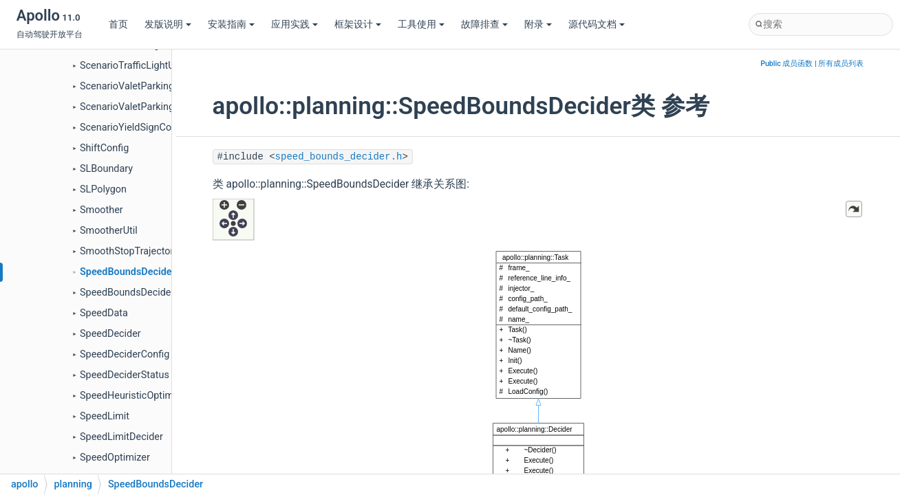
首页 (118, 24)
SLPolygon (103, 189)
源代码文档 (596, 24)
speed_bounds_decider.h (339, 156)
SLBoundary (106, 169)
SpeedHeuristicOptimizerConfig (149, 396)
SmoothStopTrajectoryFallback (147, 251)
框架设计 (357, 24)
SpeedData (104, 313)
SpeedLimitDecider (121, 437)
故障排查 (484, 24)
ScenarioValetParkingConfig (141, 86)
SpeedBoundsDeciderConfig (141, 292)
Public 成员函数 (786, 63)
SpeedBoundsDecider (127, 272)
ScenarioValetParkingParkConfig (151, 107)
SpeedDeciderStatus (124, 375)
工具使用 (421, 24)
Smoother (101, 210)
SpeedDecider (110, 334)
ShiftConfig (104, 148)
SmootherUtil (109, 230)
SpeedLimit (104, 416)
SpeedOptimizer (115, 457)
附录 (538, 24)
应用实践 (294, 24)
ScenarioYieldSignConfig (134, 127)
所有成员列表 (841, 63)
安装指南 (231, 24)
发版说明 (167, 24)
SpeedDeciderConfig (124, 354)
